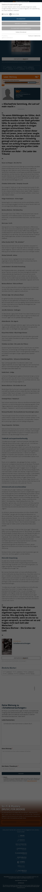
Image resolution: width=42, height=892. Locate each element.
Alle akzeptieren (21, 19)
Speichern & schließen (21, 23)
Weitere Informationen (21, 32)
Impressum (31, 36)
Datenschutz (37, 36)
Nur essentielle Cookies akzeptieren (21, 28)
